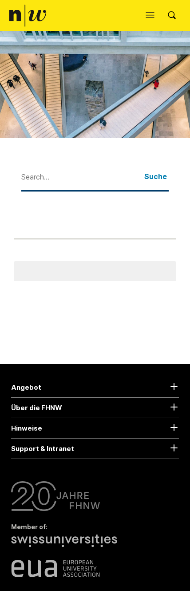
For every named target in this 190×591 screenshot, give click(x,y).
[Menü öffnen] (152, 15)
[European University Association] (55, 568)
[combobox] (82, 176)
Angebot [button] (26, 387)
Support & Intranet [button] (42, 448)
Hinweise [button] (26, 428)
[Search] (174, 15)
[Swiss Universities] (66, 546)
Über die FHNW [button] (36, 407)
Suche (155, 176)
